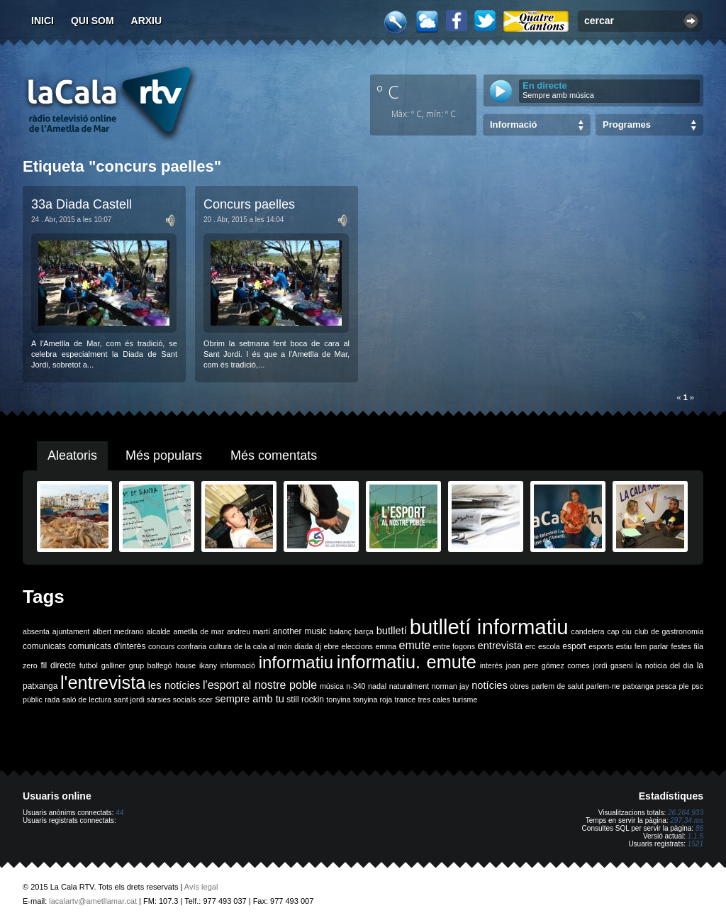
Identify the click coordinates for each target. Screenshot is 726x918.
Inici (42, 20)
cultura (220, 646)
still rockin (305, 699)
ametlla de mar (198, 631)
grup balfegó (150, 665)
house (185, 665)
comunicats (44, 646)
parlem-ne (603, 686)
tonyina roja (372, 699)
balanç (341, 631)
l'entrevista (102, 682)
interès (491, 665)
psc (697, 686)
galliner (113, 665)
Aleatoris (72, 455)
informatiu (296, 662)
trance (405, 699)
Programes (627, 124)
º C (387, 91)
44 (119, 813)
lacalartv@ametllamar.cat (93, 901)
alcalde (159, 631)
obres (519, 686)
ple (684, 686)
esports (600, 646)
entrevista (500, 645)
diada (303, 646)
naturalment (409, 686)
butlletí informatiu (489, 626)
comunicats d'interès (106, 646)
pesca (666, 686)
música (332, 686)
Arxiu (146, 20)
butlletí (391, 630)
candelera (588, 631)
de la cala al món (262, 646)
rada (52, 699)
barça (364, 631)
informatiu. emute (406, 662)
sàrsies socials (171, 699)
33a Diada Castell (81, 204)
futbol (88, 665)
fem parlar (652, 646)
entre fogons (454, 646)
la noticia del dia (664, 665)
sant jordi (129, 699)
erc (530, 646)
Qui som (92, 20)
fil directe (58, 665)
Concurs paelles (249, 204)
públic (33, 699)
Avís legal (201, 887)
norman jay (450, 686)
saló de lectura (86, 699)
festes (681, 646)
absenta (36, 631)
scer (206, 699)
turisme (464, 699)
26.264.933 (685, 813)
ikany (208, 665)
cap (613, 631)
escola (549, 646)
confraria (191, 646)
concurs (161, 646)
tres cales (434, 699)
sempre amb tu (249, 698)
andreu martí (248, 631)
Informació (513, 124)
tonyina (338, 699)
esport (574, 646)
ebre (331, 646)
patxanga (638, 686)
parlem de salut (557, 686)
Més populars (163, 455)
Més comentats (273, 455)
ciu (627, 631)
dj (318, 646)
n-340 (355, 686)
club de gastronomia (669, 631)
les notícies (174, 685)
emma (385, 646)
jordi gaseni (612, 665)
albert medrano (118, 631)
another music (300, 631)
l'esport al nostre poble (260, 685)
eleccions (356, 646)
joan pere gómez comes (548, 665)
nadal (377, 686)
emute (414, 645)
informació (237, 665)
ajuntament (71, 631)
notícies (489, 685)
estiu (624, 646)
